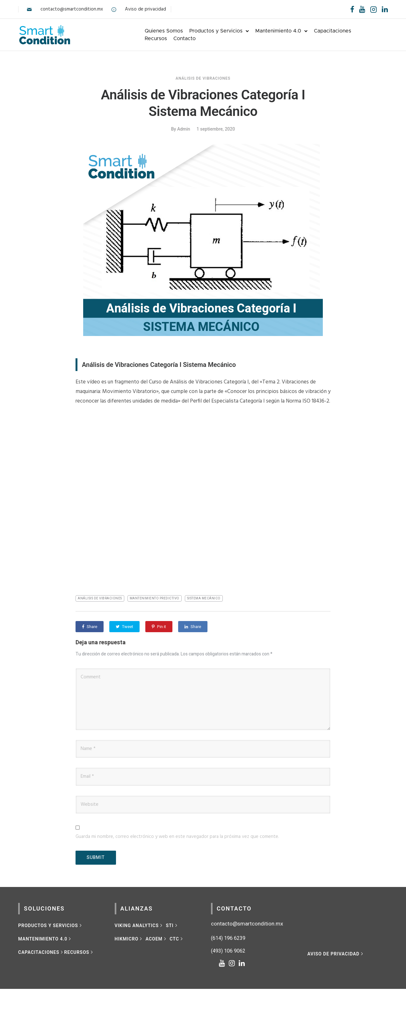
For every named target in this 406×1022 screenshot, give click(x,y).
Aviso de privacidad (145, 9)
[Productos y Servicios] (50, 925)
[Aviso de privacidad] (336, 954)
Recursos (156, 38)
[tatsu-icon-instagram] (234, 963)
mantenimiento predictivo (154, 598)
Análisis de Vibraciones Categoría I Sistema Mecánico (203, 103)
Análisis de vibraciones (203, 78)
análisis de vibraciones (100, 598)
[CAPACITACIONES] (41, 952)
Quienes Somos (164, 30)
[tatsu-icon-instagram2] (373, 9)
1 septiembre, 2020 (216, 129)
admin (183, 129)
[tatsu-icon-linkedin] (385, 9)
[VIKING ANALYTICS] (139, 925)
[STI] (172, 925)
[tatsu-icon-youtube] (362, 9)
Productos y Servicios (216, 30)
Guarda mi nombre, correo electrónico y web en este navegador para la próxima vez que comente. (177, 836)
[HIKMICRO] (129, 939)
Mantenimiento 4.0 (278, 30)
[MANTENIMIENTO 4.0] (45, 939)
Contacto (184, 38)
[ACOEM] (157, 939)
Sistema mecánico (204, 598)
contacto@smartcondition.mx (71, 9)
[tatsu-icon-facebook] (352, 9)
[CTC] (177, 939)
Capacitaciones (332, 30)
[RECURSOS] (79, 952)
